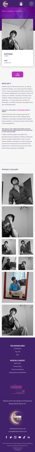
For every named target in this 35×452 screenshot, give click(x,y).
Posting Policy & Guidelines (17, 372)
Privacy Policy (17, 366)
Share (17, 74)
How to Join (17, 363)
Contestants (10, 11)
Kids (17, 355)
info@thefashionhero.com (17, 429)
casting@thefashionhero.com (17, 431)
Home (3, 11)
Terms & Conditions (17, 369)
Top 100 (17, 352)
